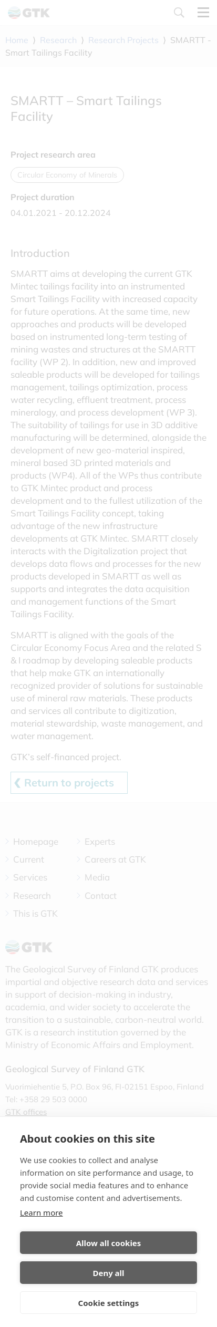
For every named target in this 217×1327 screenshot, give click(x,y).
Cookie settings (108, 1303)
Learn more (41, 1212)
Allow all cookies (108, 1243)
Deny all (108, 1273)
